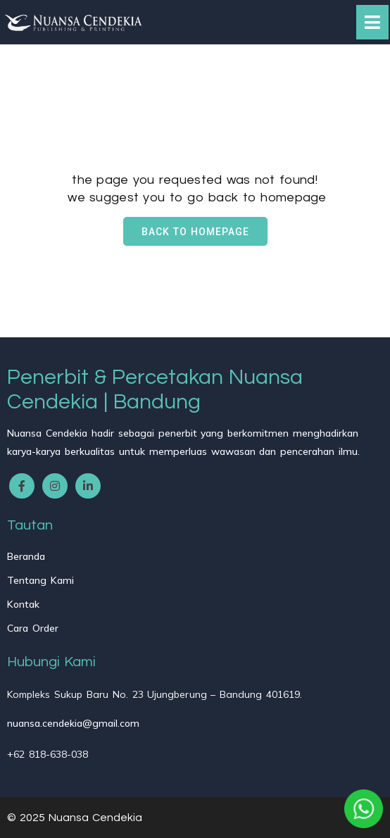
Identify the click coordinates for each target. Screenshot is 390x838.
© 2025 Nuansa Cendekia (74, 817)
